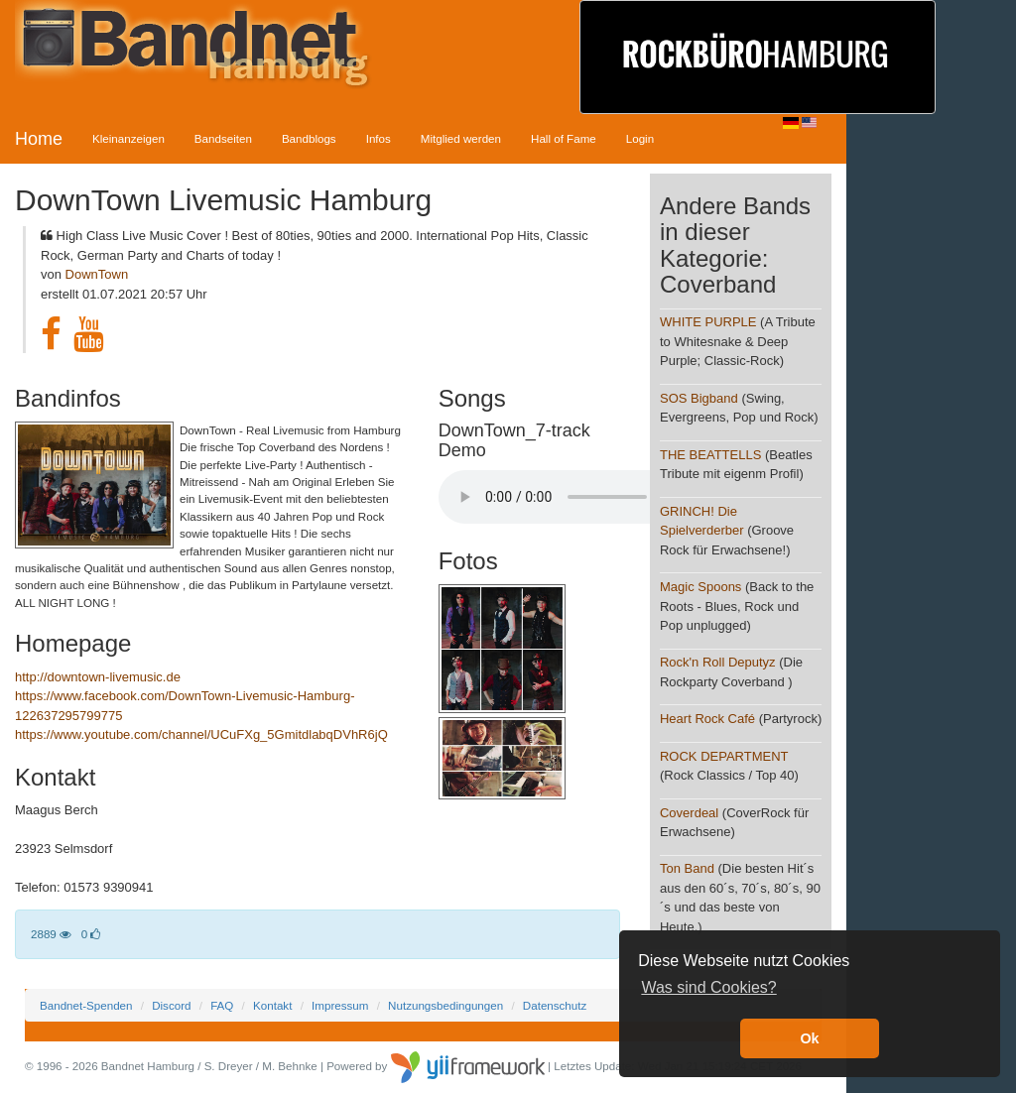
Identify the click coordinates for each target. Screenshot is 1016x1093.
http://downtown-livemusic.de (98, 676)
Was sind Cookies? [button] (708, 987)
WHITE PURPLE (708, 321)
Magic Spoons (700, 586)
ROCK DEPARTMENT (724, 756)
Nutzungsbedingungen (445, 1005)
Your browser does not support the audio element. (587, 497)
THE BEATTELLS (710, 454)
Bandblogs (309, 138)
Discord (171, 1005)
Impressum (340, 1005)
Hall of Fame (563, 138)
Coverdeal (689, 812)
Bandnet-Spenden (86, 1005)
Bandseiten (223, 138)
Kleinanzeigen (128, 138)
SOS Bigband (699, 398)
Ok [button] (809, 1038)
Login (640, 138)
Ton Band (687, 868)
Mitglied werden (461, 138)
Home (39, 139)
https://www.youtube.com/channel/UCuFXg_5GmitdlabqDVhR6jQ (201, 734)
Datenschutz (554, 1005)
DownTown (97, 274)
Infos (378, 138)
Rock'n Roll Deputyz (718, 662)
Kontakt (272, 1005)
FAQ (221, 1005)
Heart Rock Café (707, 718)
